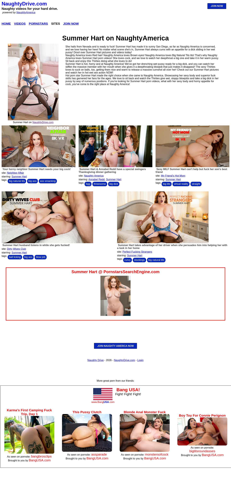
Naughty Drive (95, 360)
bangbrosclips (41, 456)
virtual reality (181, 184)
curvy (127, 260)
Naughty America (93, 175)
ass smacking (48, 181)
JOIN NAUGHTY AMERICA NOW (115, 345)
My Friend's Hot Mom (173, 175)
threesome (100, 184)
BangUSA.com (40, 460)
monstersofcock (156, 454)
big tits (166, 184)
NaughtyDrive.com (24, 4)
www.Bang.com (102, 402)
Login (140, 360)
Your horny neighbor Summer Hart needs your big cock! (36, 169)
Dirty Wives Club (16, 249)
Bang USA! (128, 389)
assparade (99, 454)
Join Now (71, 23)
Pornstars (38, 23)
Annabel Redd (96, 179)
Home (6, 23)
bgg (88, 184)
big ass (32, 181)
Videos (20, 23)
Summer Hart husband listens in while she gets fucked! (36, 245)
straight (196, 184)
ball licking (15, 257)
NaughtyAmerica (25, 12)
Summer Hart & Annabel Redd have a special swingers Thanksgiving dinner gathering (112, 170)
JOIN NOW (217, 6)
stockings (139, 260)
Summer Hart (19, 176)
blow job (40, 257)
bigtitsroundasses (202, 451)
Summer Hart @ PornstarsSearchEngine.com (115, 271)
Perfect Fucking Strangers (137, 251)
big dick (113, 184)
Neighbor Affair (15, 172)
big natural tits (17, 181)
